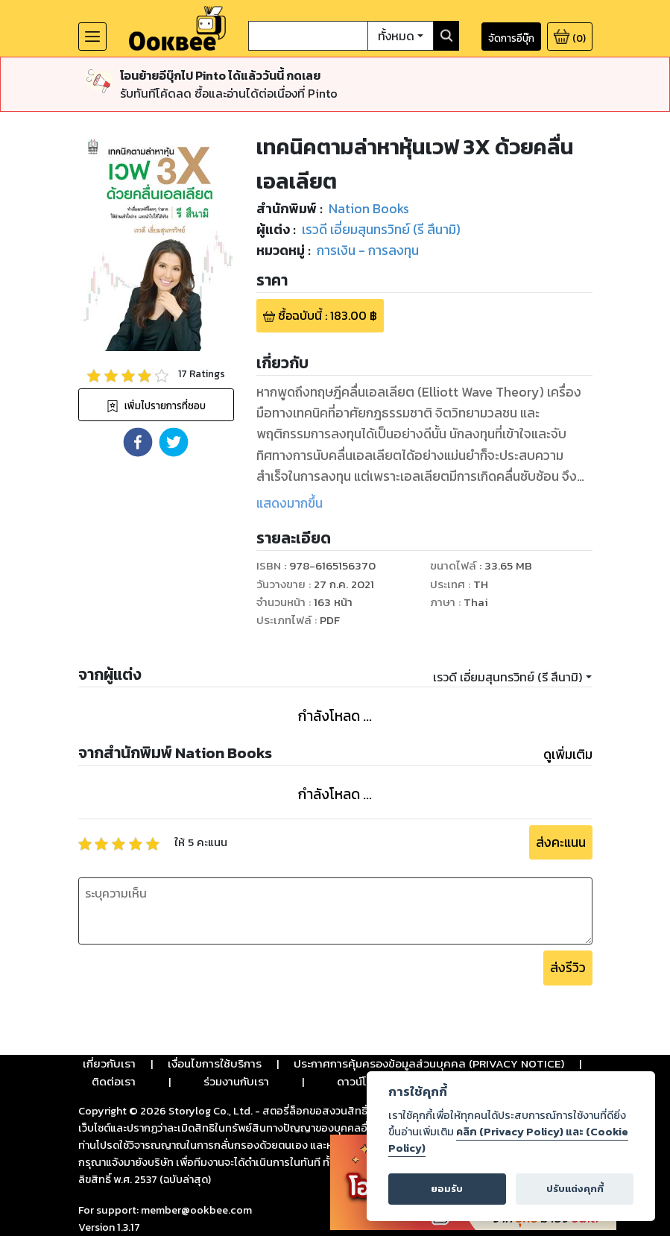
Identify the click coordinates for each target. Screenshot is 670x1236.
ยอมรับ (447, 1189)
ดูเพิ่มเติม (567, 754)
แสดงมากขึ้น (289, 503)
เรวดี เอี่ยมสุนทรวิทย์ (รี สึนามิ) (507, 677)
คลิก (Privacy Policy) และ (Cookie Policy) (508, 1139)
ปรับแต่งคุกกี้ (575, 1189)
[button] (138, 442)
